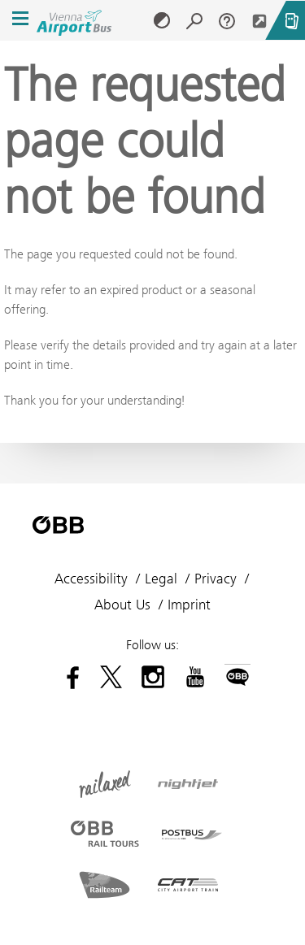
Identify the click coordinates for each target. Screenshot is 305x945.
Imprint (189, 604)
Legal (161, 578)
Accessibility (91, 578)
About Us (122, 604)
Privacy (215, 578)
